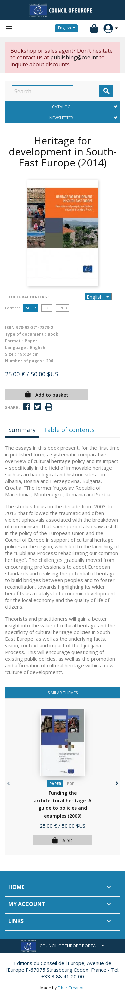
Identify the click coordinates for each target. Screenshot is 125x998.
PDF (46, 307)
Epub (62, 307)
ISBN (10, 327)
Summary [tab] (22, 430)
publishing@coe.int (74, 57)
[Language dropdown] (68, 28)
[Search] (42, 91)
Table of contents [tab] (69, 430)
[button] (116, 782)
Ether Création (71, 988)
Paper (30, 307)
